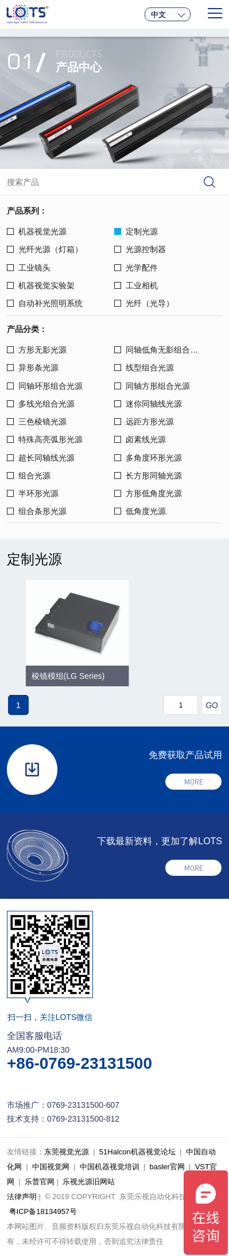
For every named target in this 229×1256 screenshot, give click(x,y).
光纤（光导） (144, 303)
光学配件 (136, 267)
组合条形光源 (37, 511)
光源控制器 (140, 249)
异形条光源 (33, 367)
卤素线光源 (140, 439)
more (193, 782)
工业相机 (136, 285)
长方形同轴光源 (148, 475)
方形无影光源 (37, 349)
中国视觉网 (50, 1166)
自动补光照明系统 (45, 303)
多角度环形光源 (148, 457)
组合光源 (29, 475)
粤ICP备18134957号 (43, 1211)
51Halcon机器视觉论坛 (137, 1151)
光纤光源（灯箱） (45, 249)
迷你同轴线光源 (148, 403)
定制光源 (136, 231)
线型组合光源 (144, 367)
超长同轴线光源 (41, 457)
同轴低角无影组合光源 (160, 349)
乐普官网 (40, 1181)
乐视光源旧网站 (89, 1181)
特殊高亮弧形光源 (45, 439)
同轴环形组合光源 (45, 386)
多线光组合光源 (41, 403)
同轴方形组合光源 (152, 386)
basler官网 (166, 1166)
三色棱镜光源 (37, 421)
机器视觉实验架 (41, 285)
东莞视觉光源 (66, 1151)
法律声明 (22, 1196)
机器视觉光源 (37, 231)
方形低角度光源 (148, 493)
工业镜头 (29, 267)
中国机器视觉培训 (109, 1166)
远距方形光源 (144, 421)
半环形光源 (33, 493)
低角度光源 (140, 511)
